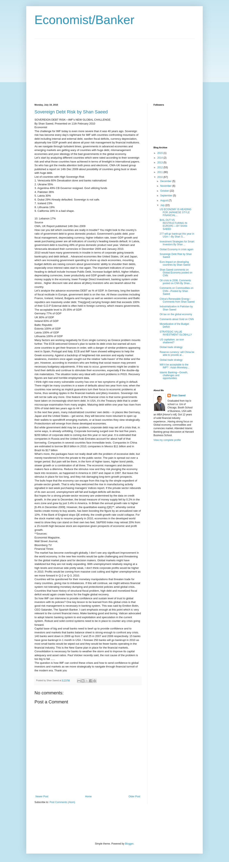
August (164, 200)
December (166, 181)
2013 (160, 162)
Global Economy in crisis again (176, 249)
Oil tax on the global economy (176, 314)
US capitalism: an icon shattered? (172, 341)
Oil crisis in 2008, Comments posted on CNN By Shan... (176, 282)
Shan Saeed (178, 395)
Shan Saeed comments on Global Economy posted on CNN (176, 272)
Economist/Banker (84, 20)
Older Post (134, 796)
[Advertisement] (68, 67)
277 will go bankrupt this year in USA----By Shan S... (177, 235)
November (166, 185)
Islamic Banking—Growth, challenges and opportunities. (174, 375)
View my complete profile (167, 440)
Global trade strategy (171, 347)
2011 (160, 172)
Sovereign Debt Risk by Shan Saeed (71, 111)
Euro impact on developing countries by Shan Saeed (175, 263)
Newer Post (41, 796)
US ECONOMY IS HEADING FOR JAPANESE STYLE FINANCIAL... (175, 212)
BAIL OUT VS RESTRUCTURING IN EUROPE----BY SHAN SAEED (173, 224)
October (165, 190)
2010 (160, 177)
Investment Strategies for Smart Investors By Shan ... (177, 243)
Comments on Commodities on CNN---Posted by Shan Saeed (177, 291)
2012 (160, 167)
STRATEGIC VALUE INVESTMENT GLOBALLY (176, 333)
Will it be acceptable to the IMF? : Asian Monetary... (174, 366)
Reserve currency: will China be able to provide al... (177, 353)
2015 (160, 153)
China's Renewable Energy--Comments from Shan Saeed (177, 300)
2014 (160, 157)
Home (88, 796)
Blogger (129, 843)
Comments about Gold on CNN (177, 319)
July (162, 205)
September (166, 195)
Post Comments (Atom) (62, 802)
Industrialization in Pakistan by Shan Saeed (176, 308)
